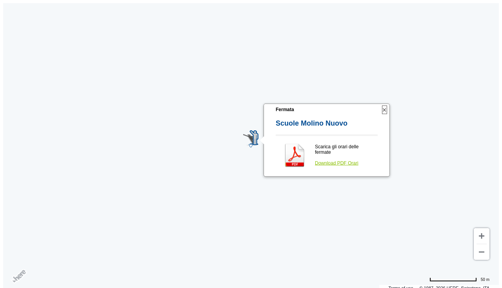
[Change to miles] (459, 279)
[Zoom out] (481, 252)
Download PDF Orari (336, 163)
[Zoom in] (481, 236)
